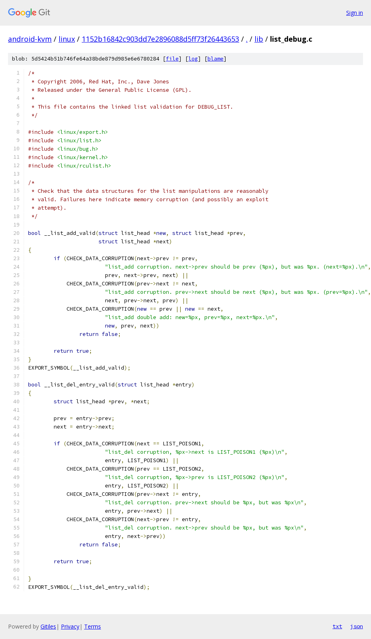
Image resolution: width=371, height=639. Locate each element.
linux (66, 39)
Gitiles (48, 626)
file (172, 58)
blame (216, 58)
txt (337, 626)
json (356, 626)
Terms (92, 626)
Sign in (354, 12)
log (193, 58)
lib (258, 39)
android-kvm (30, 39)
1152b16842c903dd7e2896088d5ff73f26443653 (160, 39)
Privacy (70, 626)
